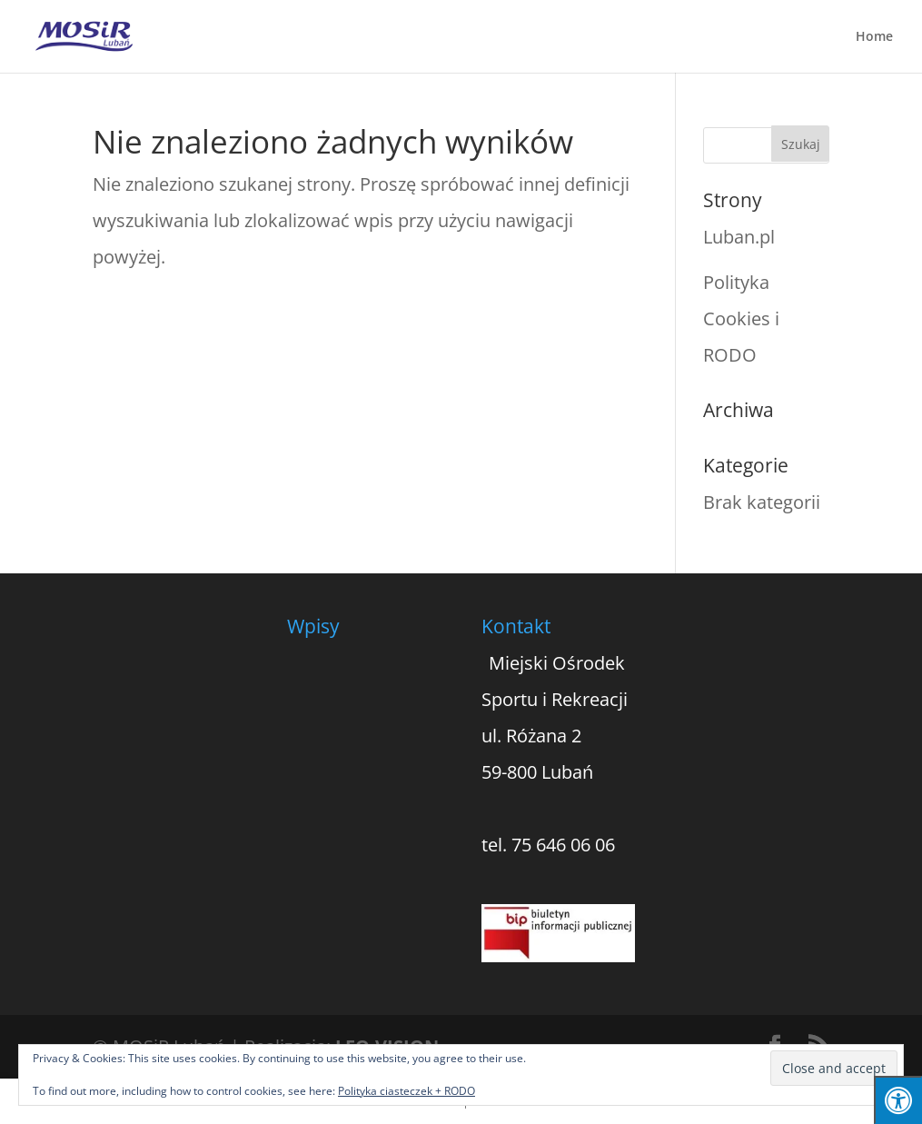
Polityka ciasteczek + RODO (406, 1091)
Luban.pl (739, 236)
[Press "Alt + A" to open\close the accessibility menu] (898, 1100)
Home (874, 37)
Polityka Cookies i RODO (741, 318)
